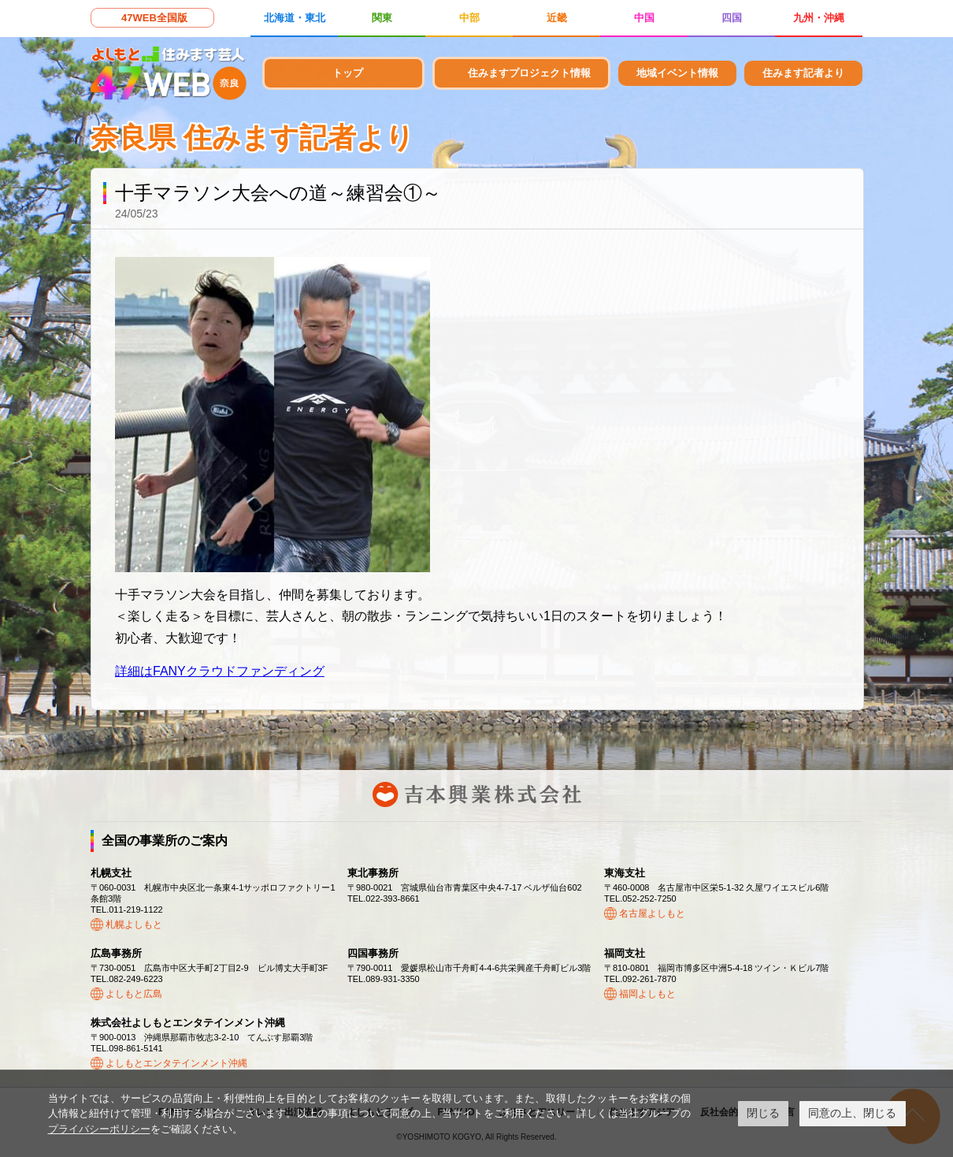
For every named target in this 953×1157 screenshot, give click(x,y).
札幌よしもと (134, 924)
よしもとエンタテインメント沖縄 (176, 1063)
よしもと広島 (134, 993)
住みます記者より (803, 73)
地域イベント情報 (677, 73)
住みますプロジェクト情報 (529, 73)
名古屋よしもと (652, 913)
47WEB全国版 (154, 18)
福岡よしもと (647, 993)
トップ (347, 73)
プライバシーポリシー (99, 1129)
